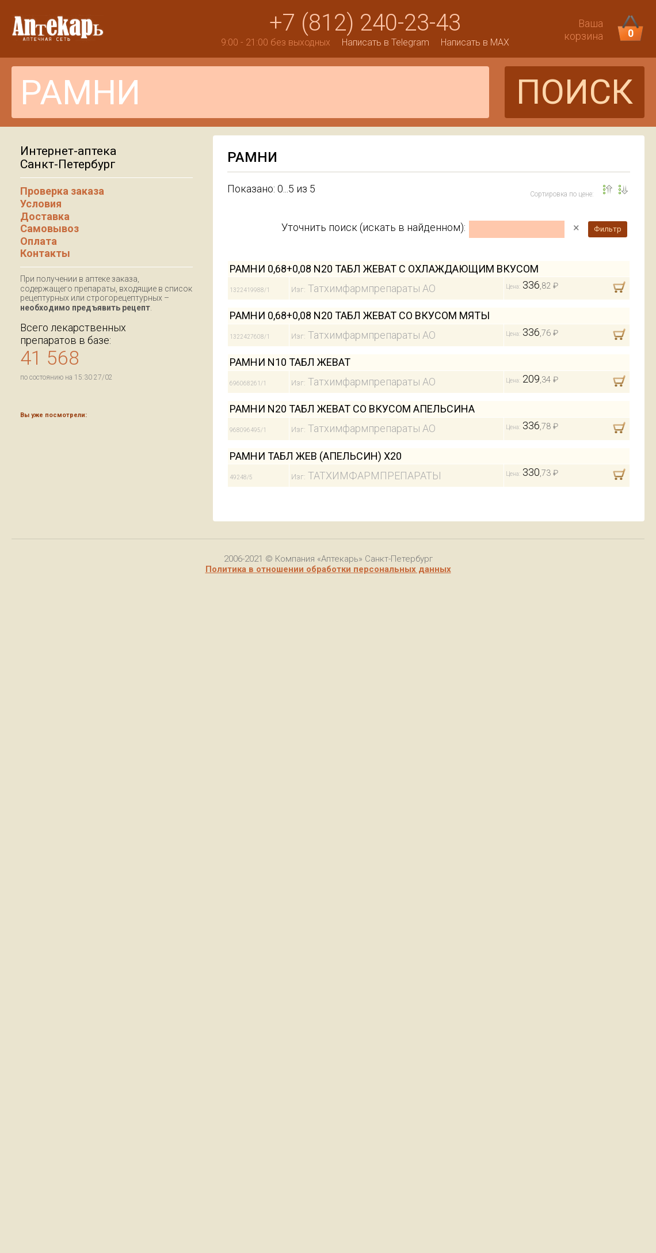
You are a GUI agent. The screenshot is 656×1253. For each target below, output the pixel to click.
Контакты (45, 253)
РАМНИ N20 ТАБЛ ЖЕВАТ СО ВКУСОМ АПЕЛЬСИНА (352, 409)
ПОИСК (574, 91)
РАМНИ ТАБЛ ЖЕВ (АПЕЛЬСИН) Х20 (316, 456)
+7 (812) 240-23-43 (365, 22)
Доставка (45, 216)
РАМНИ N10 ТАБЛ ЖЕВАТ (290, 362)
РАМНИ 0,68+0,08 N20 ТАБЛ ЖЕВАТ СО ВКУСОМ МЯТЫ (360, 315)
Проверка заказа (62, 191)
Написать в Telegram (385, 42)
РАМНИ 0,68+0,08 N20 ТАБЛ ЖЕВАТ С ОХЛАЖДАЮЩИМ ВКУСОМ (384, 269)
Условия (41, 204)
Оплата (38, 241)
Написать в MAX (475, 42)
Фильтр (607, 229)
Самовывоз (49, 228)
